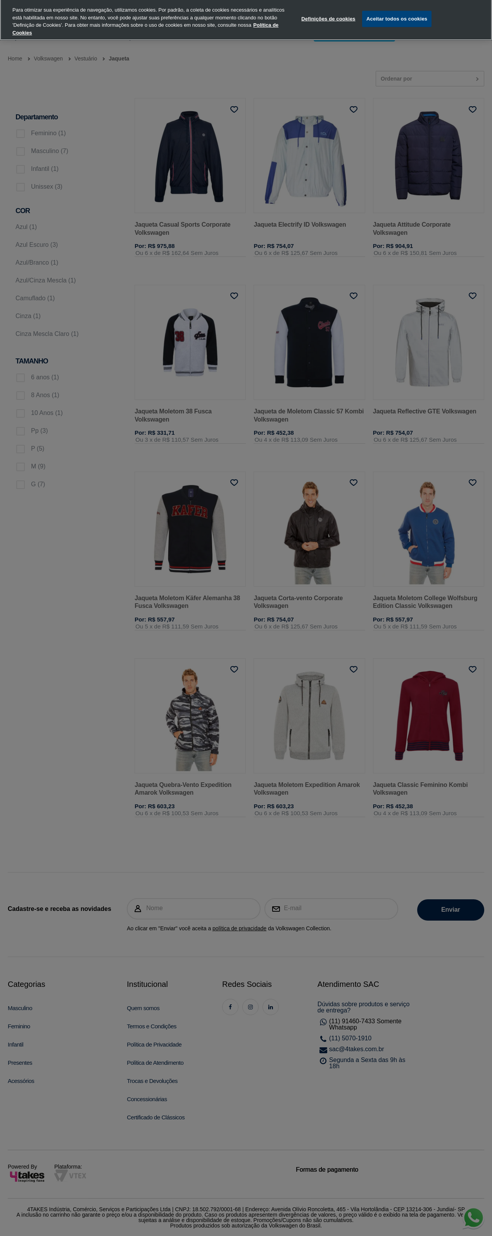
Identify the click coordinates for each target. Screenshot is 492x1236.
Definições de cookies (328, 10)
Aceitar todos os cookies (396, 10)
